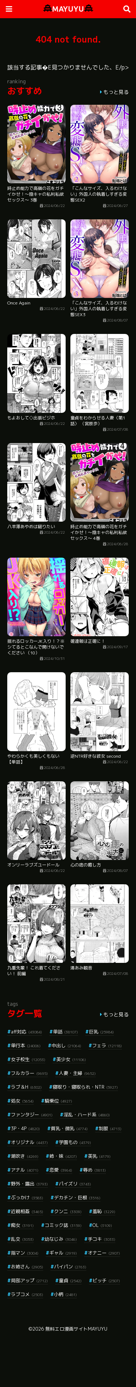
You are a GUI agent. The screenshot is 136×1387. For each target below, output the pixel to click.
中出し (66, 1045)
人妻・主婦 (77, 1073)
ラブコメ (27, 1294)
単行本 (26, 1045)
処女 (22, 1100)
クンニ (68, 1211)
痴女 (22, 1225)
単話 (65, 1031)
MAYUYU (68, 9)
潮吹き (24, 1156)
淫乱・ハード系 (86, 1114)
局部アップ (29, 1280)
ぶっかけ (27, 1197)
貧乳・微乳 (69, 1128)
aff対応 (26, 1031)
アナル (24, 1170)
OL (102, 1225)
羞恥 (103, 1211)
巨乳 (101, 1031)
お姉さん (27, 1266)
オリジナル (29, 1142)
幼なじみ (61, 1239)
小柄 (65, 1294)
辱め (94, 1170)
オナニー (104, 1253)
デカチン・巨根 (77, 1197)
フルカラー (29, 1073)
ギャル (63, 1253)
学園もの (75, 1142)
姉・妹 (63, 1156)
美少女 (71, 1059)
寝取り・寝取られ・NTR (85, 1087)
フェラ (107, 1045)
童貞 (70, 1280)
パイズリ (75, 1183)
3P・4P (25, 1128)
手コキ (101, 1239)
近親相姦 (27, 1211)
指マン (24, 1253)
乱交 (22, 1239)
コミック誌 (63, 1225)
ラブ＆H (26, 1087)
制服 (110, 1128)
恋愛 (60, 1170)
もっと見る (116, 91)
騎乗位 (58, 1100)
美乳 (99, 1156)
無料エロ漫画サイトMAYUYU (76, 1329)
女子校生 (28, 1059)
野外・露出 (29, 1183)
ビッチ (106, 1280)
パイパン (70, 1266)
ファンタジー (32, 1114)
